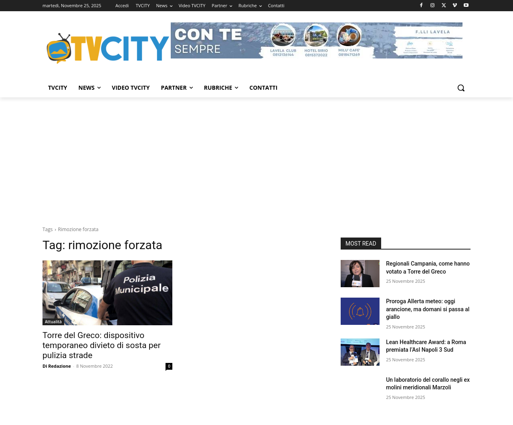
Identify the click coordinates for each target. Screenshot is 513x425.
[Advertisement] (256, 157)
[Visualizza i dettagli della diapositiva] (317, 40)
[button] (461, 87)
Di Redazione (56, 366)
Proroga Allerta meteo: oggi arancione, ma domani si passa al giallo (427, 309)
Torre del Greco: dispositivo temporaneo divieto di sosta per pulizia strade (101, 345)
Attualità (53, 321)
